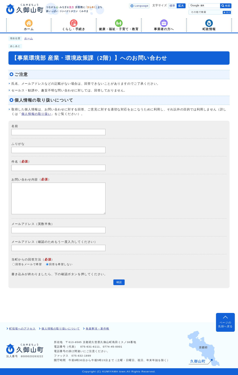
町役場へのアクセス (22, 328)
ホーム (28, 38)
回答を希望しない (61, 264)
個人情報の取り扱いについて (61, 328)
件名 (14, 161)
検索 (227, 5)
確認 (119, 282)
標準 (172, 5)
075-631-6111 (90, 346)
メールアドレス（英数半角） (33, 223)
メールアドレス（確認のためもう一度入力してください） (54, 241)
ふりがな (18, 143)
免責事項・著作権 (97, 328)
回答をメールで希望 (28, 264)
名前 (14, 126)
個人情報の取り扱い (36, 113)
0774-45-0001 (112, 346)
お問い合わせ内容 (24, 179)
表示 (228, 12)
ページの (225, 325)
